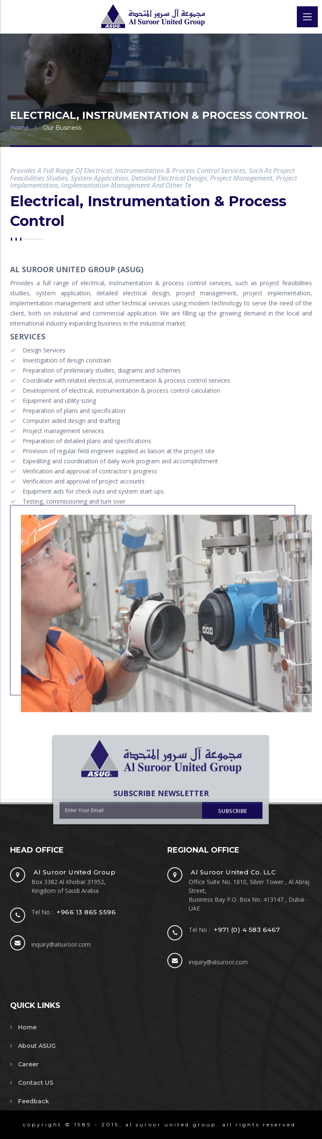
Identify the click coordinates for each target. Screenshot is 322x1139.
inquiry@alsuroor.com (61, 944)
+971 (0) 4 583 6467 (247, 930)
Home (19, 127)
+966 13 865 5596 (86, 912)
